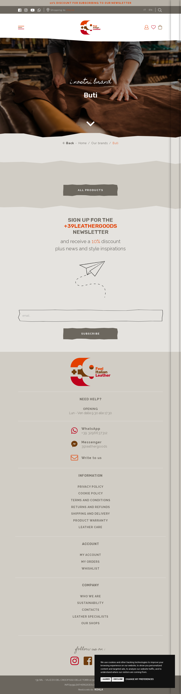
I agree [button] (106, 679)
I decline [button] (118, 679)
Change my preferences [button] (140, 679)
